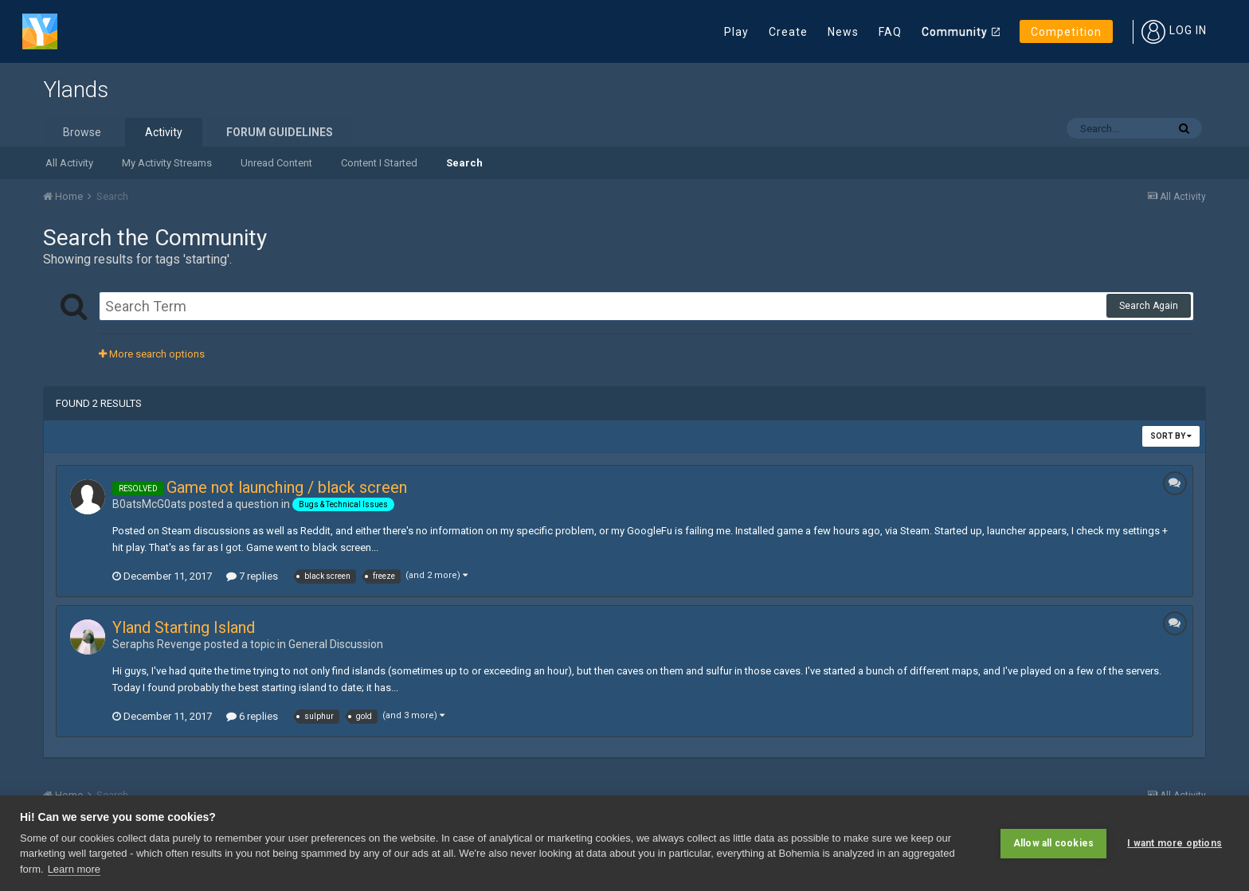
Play (736, 31)
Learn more (74, 869)
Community (955, 31)
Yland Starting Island (183, 627)
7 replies (252, 576)
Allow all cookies (1053, 843)
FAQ (890, 31)
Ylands (75, 89)
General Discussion (335, 644)
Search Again (1148, 305)
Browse (82, 132)
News (843, 31)
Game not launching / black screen (286, 487)
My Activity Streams (167, 163)
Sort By (1171, 436)
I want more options (1174, 843)
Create (788, 31)
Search (464, 163)
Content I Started (379, 163)
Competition (1066, 31)
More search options (152, 354)
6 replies (252, 716)
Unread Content (276, 163)
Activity (163, 132)
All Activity (69, 163)
